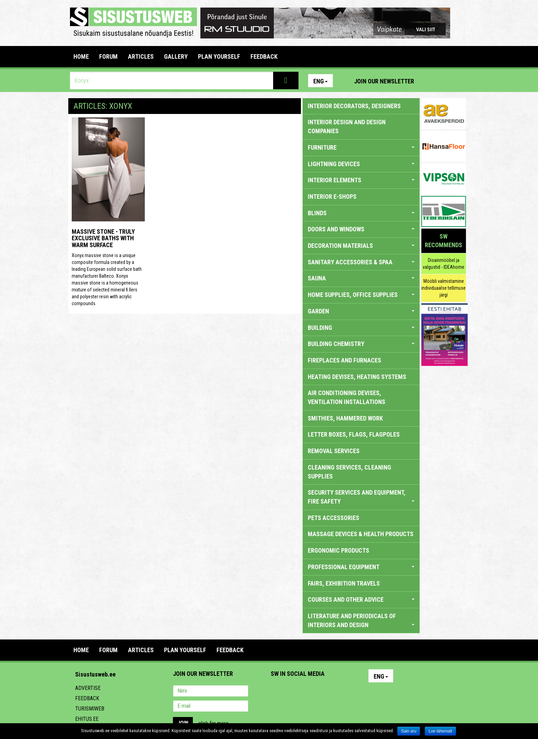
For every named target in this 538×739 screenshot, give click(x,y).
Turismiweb (89, 708)
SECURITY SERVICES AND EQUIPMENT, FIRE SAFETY (361, 497)
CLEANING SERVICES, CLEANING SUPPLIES (349, 472)
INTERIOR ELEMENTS (361, 180)
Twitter (321, 691)
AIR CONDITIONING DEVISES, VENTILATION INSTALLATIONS (346, 397)
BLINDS (361, 213)
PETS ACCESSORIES (333, 517)
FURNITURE (361, 147)
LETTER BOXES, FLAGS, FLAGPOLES (354, 434)
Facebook (444, 80)
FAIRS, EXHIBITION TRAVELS (344, 583)
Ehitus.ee (86, 719)
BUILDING (361, 327)
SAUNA (361, 278)
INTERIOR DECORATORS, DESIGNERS (354, 105)
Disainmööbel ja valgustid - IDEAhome (443, 263)
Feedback (87, 698)
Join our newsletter (384, 81)
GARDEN (361, 311)
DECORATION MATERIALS (361, 245)
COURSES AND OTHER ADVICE (361, 599)
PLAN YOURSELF (219, 56)
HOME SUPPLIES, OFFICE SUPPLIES (361, 294)
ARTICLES (141, 56)
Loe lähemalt (440, 731)
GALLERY (176, 56)
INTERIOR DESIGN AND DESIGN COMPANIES (347, 126)
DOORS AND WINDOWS (361, 229)
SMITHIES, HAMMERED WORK (345, 418)
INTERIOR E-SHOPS (332, 196)
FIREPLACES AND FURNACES (344, 360)
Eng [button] (320, 81)
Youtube (459, 80)
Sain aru (409, 731)
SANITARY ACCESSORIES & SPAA (361, 262)
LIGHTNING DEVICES (361, 164)
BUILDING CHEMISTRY (361, 343)
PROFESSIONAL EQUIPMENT (361, 566)
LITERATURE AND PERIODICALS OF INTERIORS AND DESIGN (361, 620)
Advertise (88, 688)
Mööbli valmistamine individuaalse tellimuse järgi (443, 288)
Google (336, 691)
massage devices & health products (360, 534)
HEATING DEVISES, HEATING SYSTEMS (357, 376)
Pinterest (429, 80)
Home (81, 56)
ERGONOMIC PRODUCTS (338, 550)
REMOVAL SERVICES (334, 450)
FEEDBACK (264, 56)
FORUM (108, 56)
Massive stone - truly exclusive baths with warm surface (103, 238)
